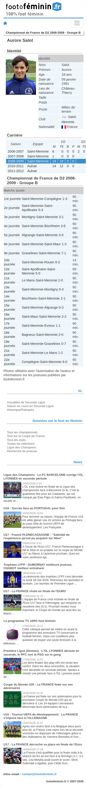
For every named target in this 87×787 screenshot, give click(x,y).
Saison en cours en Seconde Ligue (30, 406)
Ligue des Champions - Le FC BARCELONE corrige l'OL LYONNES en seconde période (43, 476)
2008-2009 (16, 161)
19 (54, 161)
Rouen (49, 262)
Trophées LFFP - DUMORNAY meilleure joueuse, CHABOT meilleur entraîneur (37, 566)
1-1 (58, 325)
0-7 (63, 344)
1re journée (12, 199)
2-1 (63, 298)
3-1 (61, 217)
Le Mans (28, 280)
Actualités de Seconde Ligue (26, 402)
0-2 (57, 262)
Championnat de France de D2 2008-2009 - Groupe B (43, 32)
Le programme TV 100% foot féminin (29, 621)
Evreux (49, 325)
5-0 (37, 273)
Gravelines (30, 253)
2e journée (12, 208)
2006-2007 (16, 151)
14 (54, 166)
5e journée (12, 235)
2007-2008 (16, 156)
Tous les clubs (16, 440)
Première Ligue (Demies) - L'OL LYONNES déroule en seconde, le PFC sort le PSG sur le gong (41, 652)
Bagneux (28, 334)
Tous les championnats (22, 432)
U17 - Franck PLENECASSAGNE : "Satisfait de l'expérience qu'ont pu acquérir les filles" (36, 536)
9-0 (64, 362)
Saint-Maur (52, 244)
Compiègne (52, 199)
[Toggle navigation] (77, 23)
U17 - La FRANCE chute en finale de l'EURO (34, 591)
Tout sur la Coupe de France (26, 436)
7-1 (63, 253)
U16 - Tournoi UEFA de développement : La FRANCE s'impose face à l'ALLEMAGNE (40, 716)
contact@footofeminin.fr (39, 774)
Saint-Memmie (38, 151)
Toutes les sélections (21, 443)
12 (61, 166)
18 (61, 161)
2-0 (60, 280)
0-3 (40, 210)
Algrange (28, 235)
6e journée (12, 244)
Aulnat (32, 166)
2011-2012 (16, 171)
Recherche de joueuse (22, 451)
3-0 (61, 235)
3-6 (63, 226)
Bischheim (52, 226)
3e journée (12, 217)
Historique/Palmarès (20, 409)
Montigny (28, 217)
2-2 (64, 316)
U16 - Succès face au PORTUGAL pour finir (34, 508)
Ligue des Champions (21, 447)
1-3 (64, 199)
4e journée (12, 226)
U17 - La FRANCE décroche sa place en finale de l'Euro (42, 744)
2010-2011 (16, 166)
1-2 (60, 353)
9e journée (12, 253)
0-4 (61, 289)
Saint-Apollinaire (34, 269)
